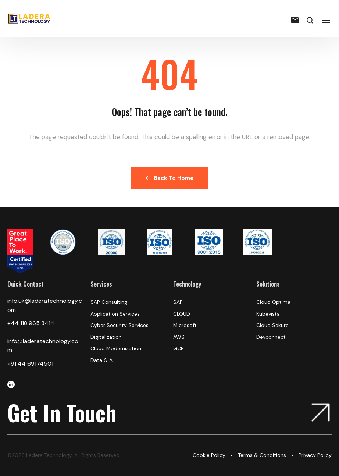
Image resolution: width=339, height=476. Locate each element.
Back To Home (170, 178)
